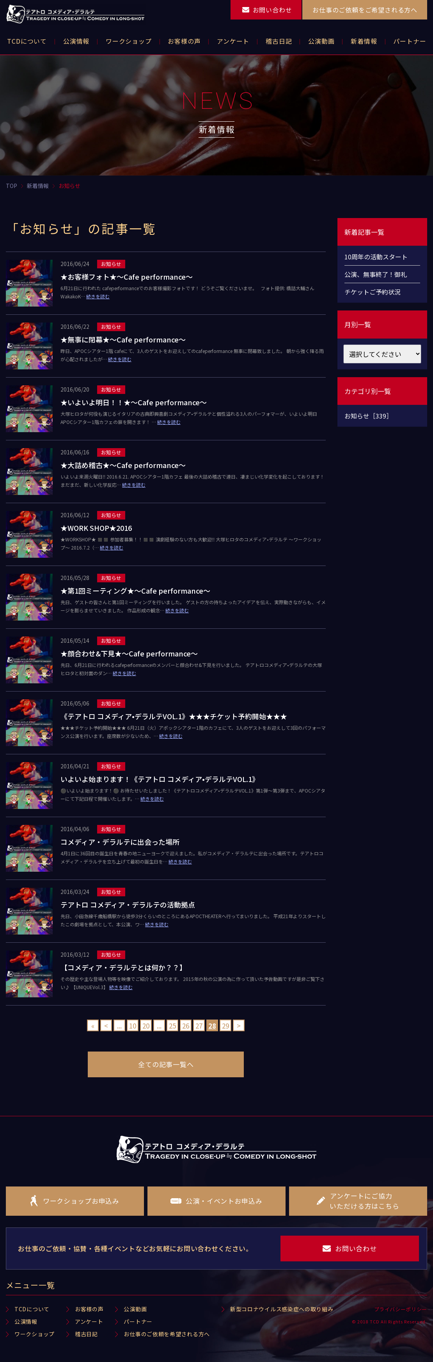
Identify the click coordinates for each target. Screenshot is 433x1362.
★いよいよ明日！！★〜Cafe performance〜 (133, 402)
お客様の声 (89, 1309)
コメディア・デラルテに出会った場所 (119, 842)
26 (185, 1025)
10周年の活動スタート (376, 256)
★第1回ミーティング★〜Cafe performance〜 (135, 590)
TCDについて (32, 1309)
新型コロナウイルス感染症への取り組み (282, 1309)
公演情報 (25, 1321)
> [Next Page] (239, 1025)
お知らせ (111, 264)
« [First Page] (92, 1025)
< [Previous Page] (106, 1025)
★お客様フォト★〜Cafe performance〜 (126, 276)
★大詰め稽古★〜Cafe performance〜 (123, 465)
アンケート (89, 1321)
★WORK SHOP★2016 (96, 528)
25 (172, 1025)
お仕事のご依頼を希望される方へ (167, 1334)
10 (132, 1025)
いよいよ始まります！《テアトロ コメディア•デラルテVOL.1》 (159, 779)
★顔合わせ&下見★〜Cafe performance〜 (129, 653)
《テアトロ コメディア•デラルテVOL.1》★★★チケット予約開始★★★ (173, 716)
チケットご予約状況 (372, 291)
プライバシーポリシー (401, 1309)
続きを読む (98, 296)
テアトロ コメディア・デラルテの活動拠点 (127, 904)
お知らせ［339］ (368, 415)
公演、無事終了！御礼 (375, 274)
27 (198, 1025)
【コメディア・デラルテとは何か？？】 (123, 967)
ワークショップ (34, 1334)
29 (225, 1025)
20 (145, 1025)
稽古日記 (86, 1334)
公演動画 (135, 1309)
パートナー (138, 1321)
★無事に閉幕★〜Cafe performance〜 (123, 339)
